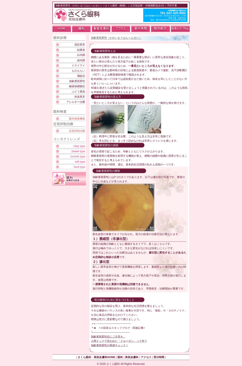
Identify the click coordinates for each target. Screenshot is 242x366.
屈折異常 (79, 44)
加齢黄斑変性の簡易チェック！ (109, 345)
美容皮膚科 (131, 357)
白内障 (81, 54)
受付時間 (159, 357)
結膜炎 (81, 49)
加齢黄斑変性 (77, 81)
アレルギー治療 (75, 101)
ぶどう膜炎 (78, 91)
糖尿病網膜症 (77, 86)
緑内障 (81, 60)
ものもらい (78, 70)
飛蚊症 (81, 75)
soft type (80, 161)
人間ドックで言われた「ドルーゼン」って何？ (119, 340)
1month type (77, 156)
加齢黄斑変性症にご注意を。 (108, 336)
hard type (79, 166)
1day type (79, 146)
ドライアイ (78, 65)
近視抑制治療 (77, 130)
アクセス (146, 357)
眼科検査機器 (77, 118)
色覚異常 (79, 96)
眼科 (120, 357)
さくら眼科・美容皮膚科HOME (96, 357)
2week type (78, 151)
